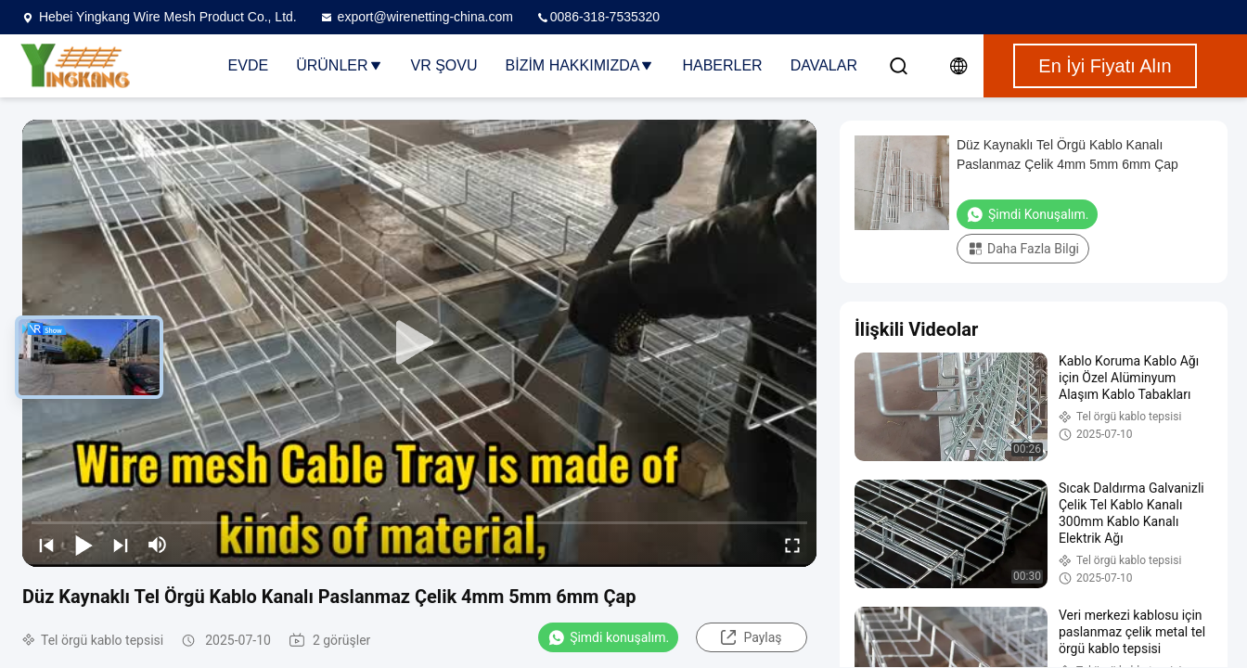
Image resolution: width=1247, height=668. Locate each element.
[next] (120, 545)
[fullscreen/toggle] (792, 545)
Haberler (722, 65)
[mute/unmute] (157, 545)
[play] (419, 343)
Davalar (824, 65)
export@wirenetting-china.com (416, 16)
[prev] (46, 545)
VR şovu (444, 65)
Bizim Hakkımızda (580, 65)
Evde (248, 65)
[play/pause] (83, 545)
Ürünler (339, 65)
